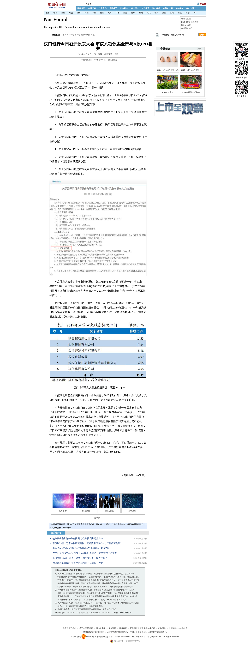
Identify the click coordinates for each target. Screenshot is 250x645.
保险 (87, 13)
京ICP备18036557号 (170, 636)
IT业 (94, 13)
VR (194, 13)
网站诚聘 (112, 628)
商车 (117, 13)
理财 (79, 13)
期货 (71, 13)
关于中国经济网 (86, 628)
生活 (172, 13)
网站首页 (81, 8)
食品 (102, 13)
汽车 (110, 13)
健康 (188, 13)
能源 (125, 13)
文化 (149, 13)
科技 (180, 13)
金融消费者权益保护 (189, 22)
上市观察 (132, 511)
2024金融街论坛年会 (191, 92)
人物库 (88, 4)
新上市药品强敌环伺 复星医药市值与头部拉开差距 (78, 563)
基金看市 (63, 511)
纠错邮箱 (183, 628)
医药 (141, 13)
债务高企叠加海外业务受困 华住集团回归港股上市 (78, 538)
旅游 (164, 13)
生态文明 (190, 8)
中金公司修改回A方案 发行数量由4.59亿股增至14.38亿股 (81, 548)
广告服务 (162, 628)
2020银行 (72, 35)
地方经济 (145, 8)
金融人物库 (109, 511)
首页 (64, 35)
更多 (199, 48)
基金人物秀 (186, 25)
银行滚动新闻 (84, 35)
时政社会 (124, 8)
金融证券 (92, 8)
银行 (55, 13)
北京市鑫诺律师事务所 (118, 632)
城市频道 (156, 8)
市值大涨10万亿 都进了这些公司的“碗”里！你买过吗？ (80, 558)
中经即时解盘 (187, 28)
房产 (133, 13)
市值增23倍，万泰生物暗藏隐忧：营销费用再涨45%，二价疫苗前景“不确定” (89, 543)
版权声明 (123, 628)
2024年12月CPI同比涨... (191, 70)
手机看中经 (241, 48)
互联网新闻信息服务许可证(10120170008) (112, 636)
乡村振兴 (179, 8)
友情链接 (173, 628)
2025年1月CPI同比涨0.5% (168, 70)
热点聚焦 (86, 511)
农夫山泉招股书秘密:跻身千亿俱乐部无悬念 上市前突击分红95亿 (85, 553)
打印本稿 (113, 60)
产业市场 (103, 8)
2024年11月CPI (167, 92)
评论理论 (135, 8)
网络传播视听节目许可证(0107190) (146, 636)
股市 (48, 13)
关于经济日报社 (69, 628)
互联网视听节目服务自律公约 (142, 628)
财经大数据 (186, 19)
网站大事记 (101, 628)
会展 (156, 13)
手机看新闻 (86, 60)
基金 (63, 13)
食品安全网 (168, 8)
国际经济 (113, 8)
